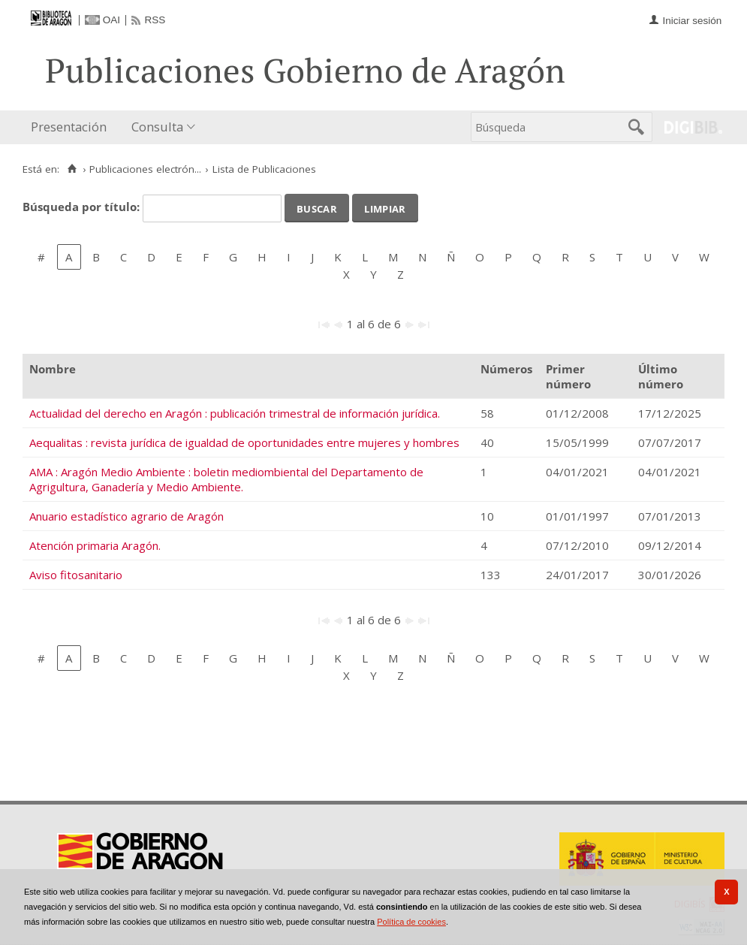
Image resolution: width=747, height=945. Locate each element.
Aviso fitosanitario (75, 574)
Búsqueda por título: (83, 206)
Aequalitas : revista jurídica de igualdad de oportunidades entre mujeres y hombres (244, 442)
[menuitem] (72, 127)
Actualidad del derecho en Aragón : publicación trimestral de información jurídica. (234, 413)
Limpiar (384, 207)
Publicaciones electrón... (145, 169)
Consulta (157, 126)
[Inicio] (71, 169)
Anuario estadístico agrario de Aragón (126, 516)
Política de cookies (411, 921)
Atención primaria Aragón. (95, 545)
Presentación (69, 126)
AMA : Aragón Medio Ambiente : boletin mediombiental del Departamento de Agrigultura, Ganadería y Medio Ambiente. (226, 479)
